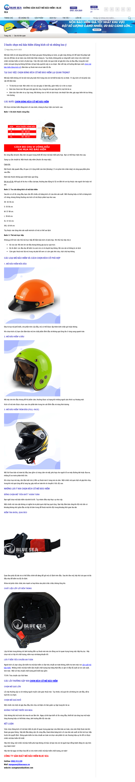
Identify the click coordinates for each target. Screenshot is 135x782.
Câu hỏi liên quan (20, 36)
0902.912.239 (16, 761)
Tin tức (66, 15)
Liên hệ (78, 15)
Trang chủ (8, 15)
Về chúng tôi (23, 15)
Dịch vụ (53, 15)
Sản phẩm (39, 15)
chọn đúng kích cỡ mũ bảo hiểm (32, 101)
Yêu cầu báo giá (94, 5)
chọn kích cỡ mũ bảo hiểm (44, 681)
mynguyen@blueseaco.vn (19, 764)
